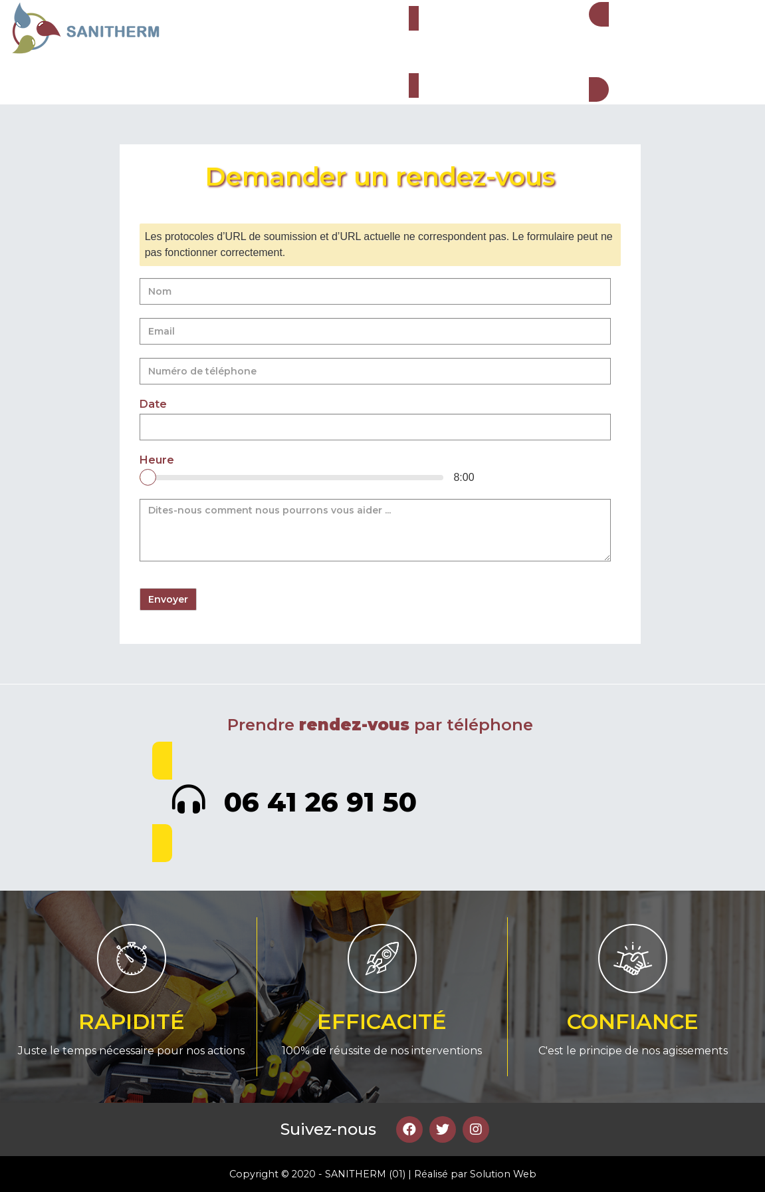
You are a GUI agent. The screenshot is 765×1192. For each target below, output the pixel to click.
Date (153, 404)
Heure (157, 460)
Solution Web (503, 1174)
